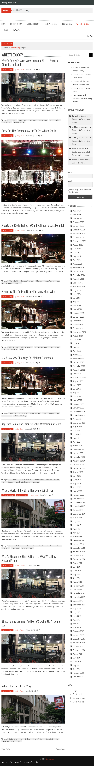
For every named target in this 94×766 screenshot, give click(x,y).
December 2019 (79, 502)
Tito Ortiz (18, 283)
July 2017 (76, 612)
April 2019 (77, 533)
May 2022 (77, 392)
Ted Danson (50, 546)
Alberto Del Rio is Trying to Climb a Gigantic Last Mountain (33, 225)
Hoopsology (67, 24)
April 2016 (77, 669)
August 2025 (78, 245)
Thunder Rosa (7, 416)
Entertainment (8, 495)
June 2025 (77, 252)
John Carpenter (39, 480)
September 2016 (79, 650)
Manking (27, 739)
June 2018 (77, 570)
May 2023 (77, 347)
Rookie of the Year (38, 546)
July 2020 (77, 476)
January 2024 (78, 317)
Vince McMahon (55, 120)
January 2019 (78, 544)
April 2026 (77, 214)
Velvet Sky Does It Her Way (16, 686)
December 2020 (79, 457)
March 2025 (77, 264)
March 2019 (77, 536)
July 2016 (76, 658)
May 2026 (77, 211)
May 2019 (76, 529)
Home (3, 24)
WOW (16, 416)
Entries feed (77, 694)
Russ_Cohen (20, 69)
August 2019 (77, 517)
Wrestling (14, 349)
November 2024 (79, 279)
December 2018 (79, 548)
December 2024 (79, 275)
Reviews (16, 30)
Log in (75, 690)
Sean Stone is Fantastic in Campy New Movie (81, 119)
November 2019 (79, 506)
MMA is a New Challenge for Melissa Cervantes (27, 357)
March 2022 (77, 400)
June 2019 (77, 525)
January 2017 (78, 635)
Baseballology (33, 24)
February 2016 (78, 673)
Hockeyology (16, 24)
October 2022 (78, 373)
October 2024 (78, 283)
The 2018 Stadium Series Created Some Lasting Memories (81, 151)
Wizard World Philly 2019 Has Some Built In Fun (27, 490)
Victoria (24, 548)
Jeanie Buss (12, 413)
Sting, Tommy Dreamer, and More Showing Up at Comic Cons (30, 623)
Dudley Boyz (13, 739)
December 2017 (79, 593)
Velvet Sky (6, 741)
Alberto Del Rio (13, 281)
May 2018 (76, 574)
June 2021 (77, 434)
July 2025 (77, 248)
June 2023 (77, 343)
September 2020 (79, 468)
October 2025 (78, 237)
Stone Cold (49, 739)
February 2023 (78, 358)
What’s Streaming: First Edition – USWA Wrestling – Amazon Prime (29, 558)
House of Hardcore (25, 480)
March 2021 (77, 445)
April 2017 (76, 623)
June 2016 (77, 661)
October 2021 (78, 419)
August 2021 (77, 426)
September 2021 (79, 423)
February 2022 (78, 404)
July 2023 (77, 339)
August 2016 (77, 654)
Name (70, 172)
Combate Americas (27, 281)
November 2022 (79, 370)
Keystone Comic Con (52, 480)
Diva (10, 546)
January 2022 (78, 408)
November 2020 (79, 461)
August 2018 (77, 563)
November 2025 (79, 233)
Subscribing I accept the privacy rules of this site (79, 190)
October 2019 (78, 510)
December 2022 (79, 366)
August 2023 (78, 336)
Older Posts (5, 749)
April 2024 (77, 305)
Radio (6, 30)
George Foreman (49, 281)
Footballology (50, 24)
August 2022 (78, 381)
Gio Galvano (13, 480)
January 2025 (78, 271)
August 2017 (77, 608)
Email (70, 181)
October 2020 (78, 464)
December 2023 (79, 320)
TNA (57, 739)
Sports (57, 347)
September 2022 (79, 377)
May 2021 (76, 438)
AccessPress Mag (32, 762)
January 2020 (78, 498)
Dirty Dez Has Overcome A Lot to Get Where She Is (28, 130)
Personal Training (38, 739)
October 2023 (78, 328)
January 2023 (78, 362)
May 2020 (77, 483)
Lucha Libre (23, 413)
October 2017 (78, 601)
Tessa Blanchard (54, 413)
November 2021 (79, 415)
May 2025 (77, 256)
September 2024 (79, 286)
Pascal (74, 159)
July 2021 (76, 430)
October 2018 (78, 555)
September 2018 (79, 559)
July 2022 (77, 385)
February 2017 (78, 631)
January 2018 (78, 589)
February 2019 (78, 540)
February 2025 (78, 267)
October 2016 (78, 646)
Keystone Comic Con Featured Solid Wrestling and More (31, 424)
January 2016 (78, 676)
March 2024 (77, 309)
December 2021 (79, 411)
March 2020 (77, 491)
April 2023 (77, 351)
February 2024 (78, 313)
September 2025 (79, 241)
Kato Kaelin (18, 546)
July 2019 (76, 521)
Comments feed (79, 698)
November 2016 (79, 642)
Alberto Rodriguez (26, 347)
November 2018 (79, 551)
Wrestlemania (7, 122)
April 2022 (77, 396)
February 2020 (78, 495)
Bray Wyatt (12, 120)
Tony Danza (15, 548)
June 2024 (77, 298)
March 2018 (77, 582)
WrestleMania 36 (19, 122)
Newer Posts (60, 749)
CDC (20, 120)
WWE (21, 349)
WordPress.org (78, 702)
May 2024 (76, 301)
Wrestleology (82, 24)
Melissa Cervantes (34, 413)
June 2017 (77, 616)
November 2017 (79, 597)
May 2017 (76, 620)
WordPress (15, 762)
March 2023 (77, 354)
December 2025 (79, 229)
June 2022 (77, 389)
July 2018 (76, 567)
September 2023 (79, 332)
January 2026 (78, 226)
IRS (25, 120)
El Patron (39, 281)
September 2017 (79, 604)
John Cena (32, 120)
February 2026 (78, 222)
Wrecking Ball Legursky (23, 482)
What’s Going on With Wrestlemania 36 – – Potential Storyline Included (30, 62)
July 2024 (77, 294)
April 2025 (77, 260)
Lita (20, 739)
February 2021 (78, 449)
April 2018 (77, 578)
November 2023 (79, 324)
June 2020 (77, 479)
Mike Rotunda (43, 120)
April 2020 (77, 487)
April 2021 (76, 442)
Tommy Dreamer (8, 482)
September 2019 (79, 514)
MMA (51, 347)
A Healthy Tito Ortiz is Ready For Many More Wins (28, 291)
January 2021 (78, 453)
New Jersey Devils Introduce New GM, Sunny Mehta (82, 98)
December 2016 (79, 639)
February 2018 (78, 586)
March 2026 (77, 218)
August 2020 (78, 472)
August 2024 (77, 290)
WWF (19, 741)
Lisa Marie (27, 546)
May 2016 (76, 665)
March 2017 (77, 627)
